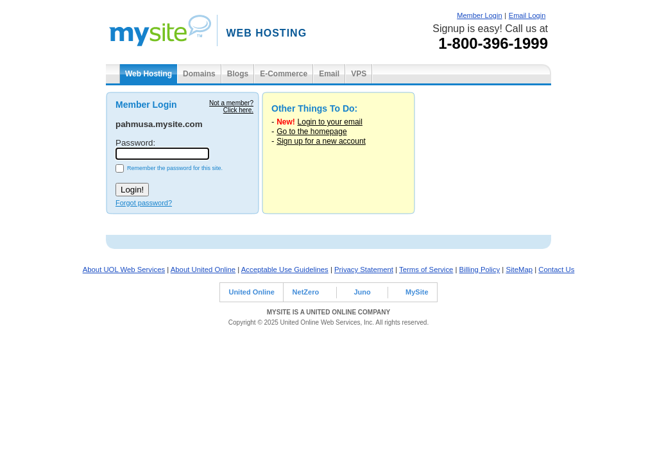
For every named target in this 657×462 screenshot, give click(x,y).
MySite (416, 292)
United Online (251, 292)
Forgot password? (143, 203)
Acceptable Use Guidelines (284, 269)
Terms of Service (426, 269)
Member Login (479, 15)
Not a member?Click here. (231, 106)
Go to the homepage (311, 131)
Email (329, 73)
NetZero (306, 292)
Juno (362, 292)
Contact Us (556, 269)
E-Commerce (283, 73)
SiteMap (519, 269)
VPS (358, 73)
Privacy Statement (363, 269)
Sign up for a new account (321, 141)
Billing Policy (479, 269)
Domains (199, 73)
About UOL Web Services (124, 269)
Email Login (527, 15)
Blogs (237, 73)
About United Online (203, 269)
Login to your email (330, 121)
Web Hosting (148, 73)
